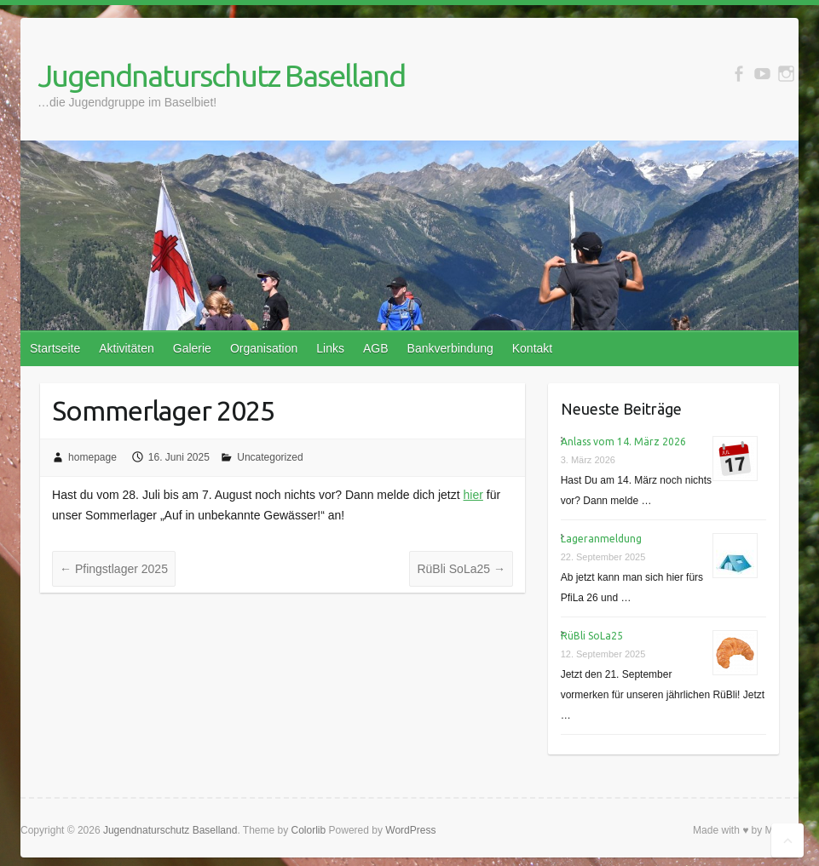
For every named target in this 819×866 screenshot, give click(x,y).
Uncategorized (270, 457)
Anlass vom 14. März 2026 (623, 441)
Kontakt (532, 348)
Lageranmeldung (601, 538)
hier (473, 495)
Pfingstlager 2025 (114, 569)
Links (330, 348)
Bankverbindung (450, 348)
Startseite (55, 348)
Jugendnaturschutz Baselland (221, 75)
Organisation (263, 348)
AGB (376, 348)
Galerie (192, 348)
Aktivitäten (126, 348)
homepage (92, 457)
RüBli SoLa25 (461, 569)
